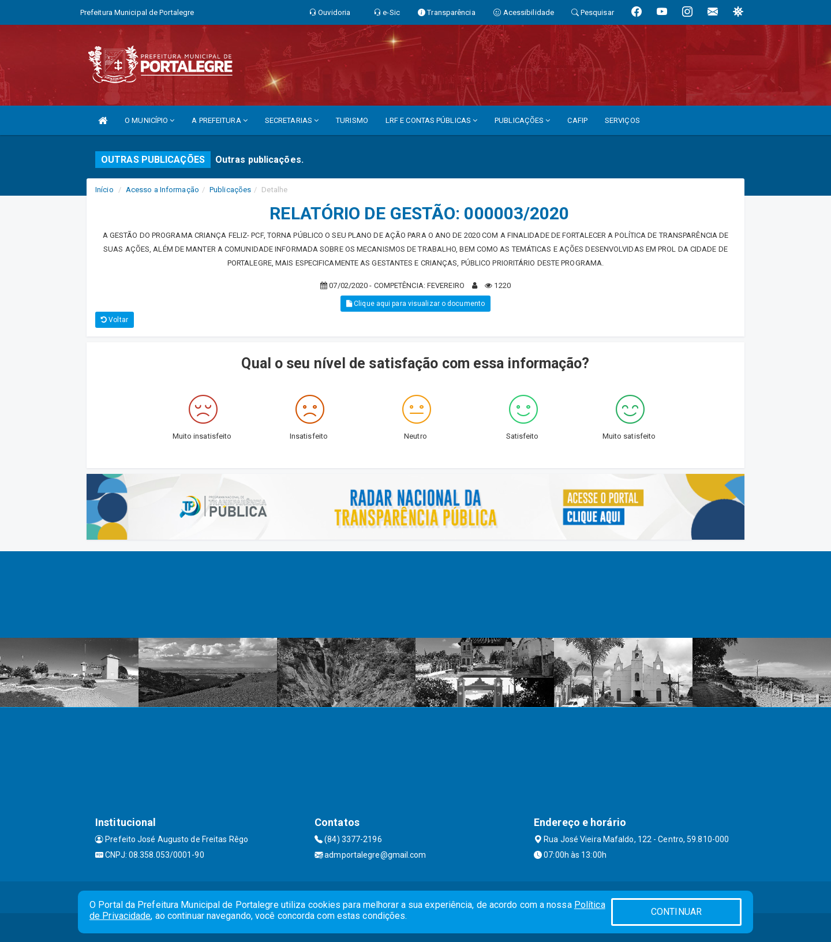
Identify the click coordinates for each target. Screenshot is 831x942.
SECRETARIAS (292, 120)
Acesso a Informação (162, 189)
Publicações (230, 189)
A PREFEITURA (219, 120)
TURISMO (352, 120)
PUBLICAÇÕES (522, 120)
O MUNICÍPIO (149, 120)
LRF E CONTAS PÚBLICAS (431, 120)
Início (104, 189)
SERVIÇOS (622, 120)
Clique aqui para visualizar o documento (415, 304)
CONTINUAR (676, 911)
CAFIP (577, 120)
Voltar (114, 320)
